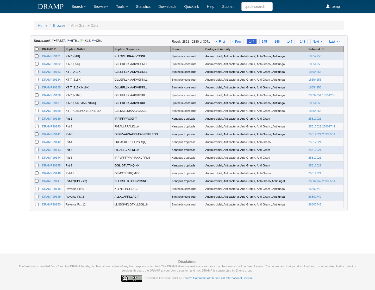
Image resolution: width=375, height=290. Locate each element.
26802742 (328, 126)
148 (302, 41)
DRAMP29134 (51, 79)
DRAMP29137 (51, 103)
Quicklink (191, 6)
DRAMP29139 (51, 118)
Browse (100, 6)
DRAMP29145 (51, 165)
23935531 (328, 134)
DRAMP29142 (51, 142)
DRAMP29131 (51, 56)
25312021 (314, 118)
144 (251, 41)
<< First (219, 41)
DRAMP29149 (51, 196)
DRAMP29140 (51, 126)
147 (289, 41)
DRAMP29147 (51, 181)
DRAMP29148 (51, 188)
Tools (122, 6)
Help (210, 6)
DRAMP (51, 6)
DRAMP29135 (51, 87)
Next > (317, 41)
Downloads (167, 6)
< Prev (237, 41)
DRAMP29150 (51, 204)
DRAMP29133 (51, 71)
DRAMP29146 (51, 173)
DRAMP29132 (51, 64)
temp (333, 6)
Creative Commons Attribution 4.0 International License (217, 278)
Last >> (334, 41)
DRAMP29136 (51, 95)
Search (79, 6)
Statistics (143, 6)
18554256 (314, 56)
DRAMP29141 (51, 134)
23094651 (314, 95)
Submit (228, 6)
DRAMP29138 (51, 110)
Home (42, 25)
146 (277, 41)
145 (264, 41)
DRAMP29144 (51, 157)
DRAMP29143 (51, 149)
